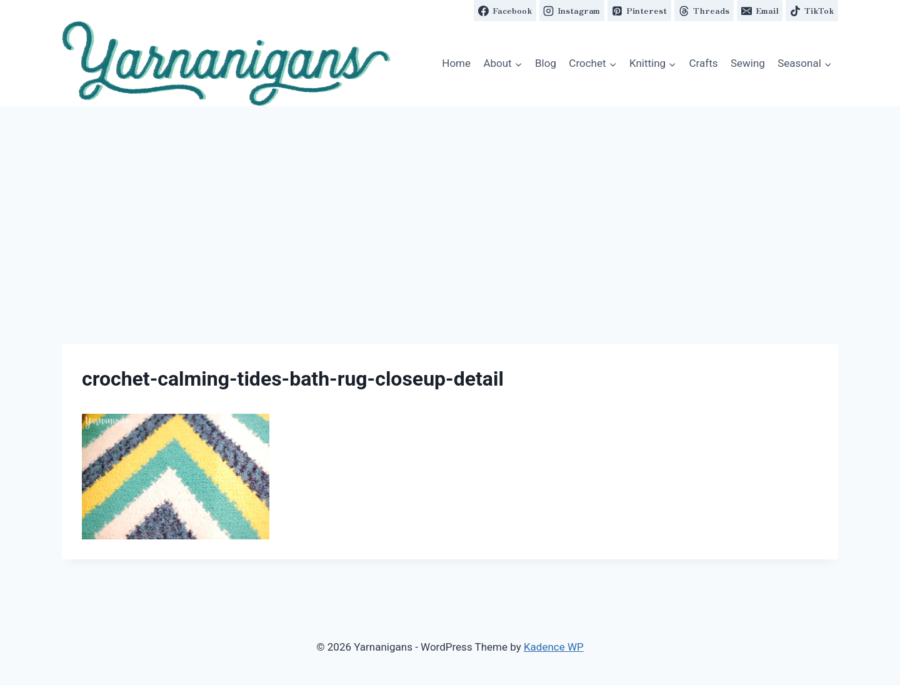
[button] (226, 63)
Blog (545, 63)
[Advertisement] (450, 200)
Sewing (748, 63)
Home (456, 63)
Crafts (703, 63)
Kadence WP (554, 647)
